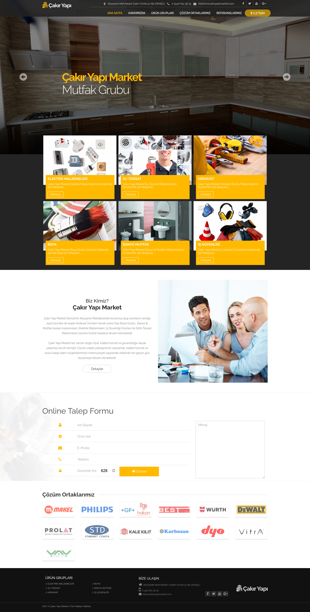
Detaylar (55, 194)
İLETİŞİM (258, 13)
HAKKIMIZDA (136, 13)
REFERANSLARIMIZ (229, 13)
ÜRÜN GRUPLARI (162, 13)
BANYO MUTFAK (101, 588)
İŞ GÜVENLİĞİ (100, 592)
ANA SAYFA (114, 13)
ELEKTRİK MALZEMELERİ (59, 584)
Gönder (139, 471)
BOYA (96, 584)
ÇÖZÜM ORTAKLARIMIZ (195, 13)
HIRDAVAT (51, 592)
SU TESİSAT (52, 588)
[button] (23, 77)
